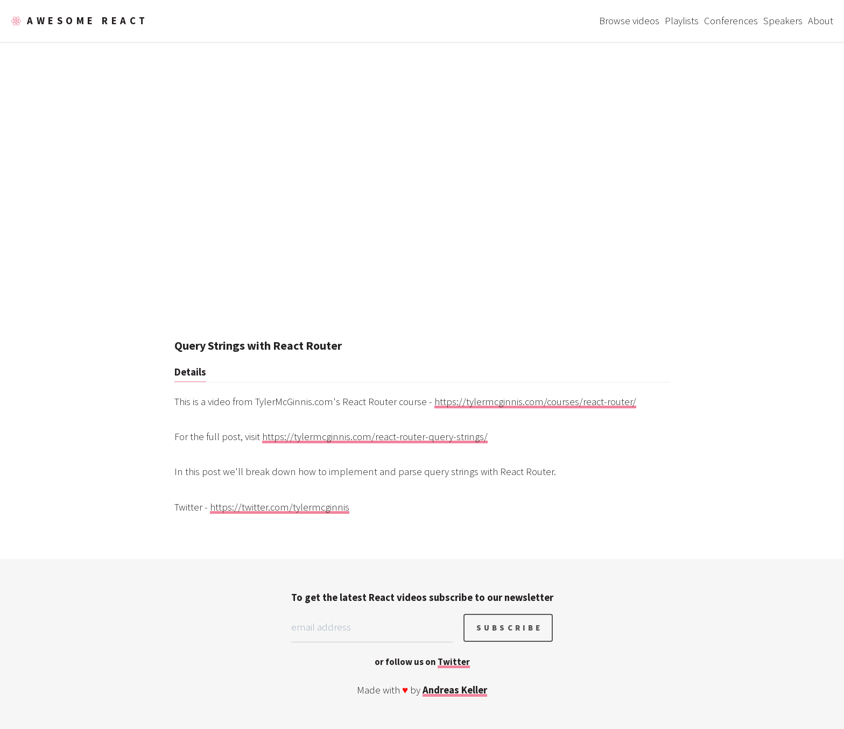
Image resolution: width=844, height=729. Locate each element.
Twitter (454, 662)
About (820, 21)
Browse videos (629, 21)
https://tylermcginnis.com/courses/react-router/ (535, 401)
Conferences (731, 21)
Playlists (682, 21)
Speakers (783, 21)
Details (190, 372)
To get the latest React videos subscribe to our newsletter (422, 597)
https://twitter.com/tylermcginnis (279, 507)
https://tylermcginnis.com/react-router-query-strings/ (375, 436)
